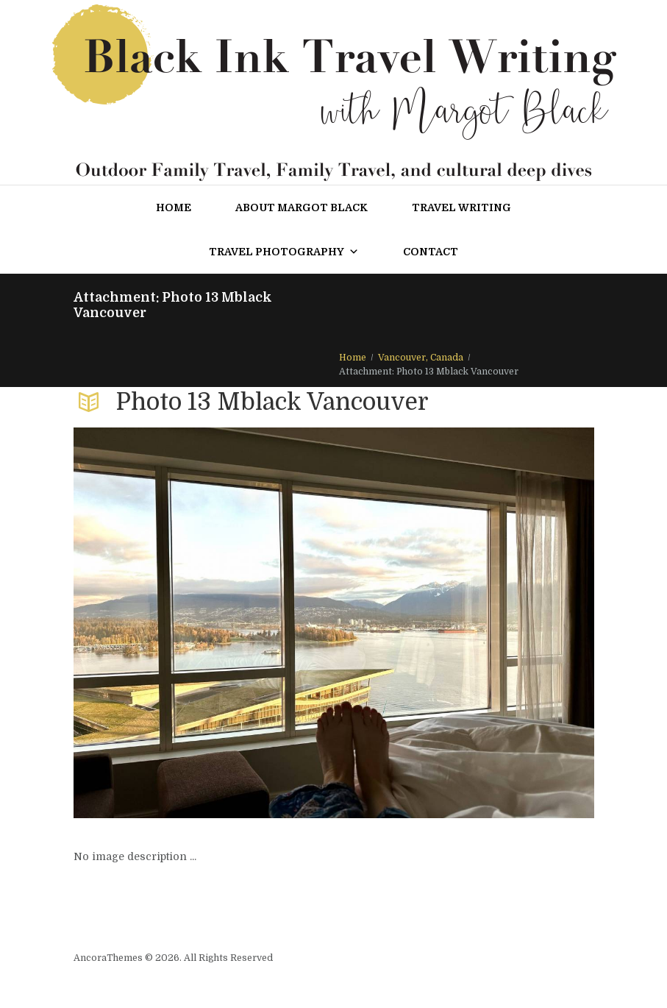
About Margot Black (301, 207)
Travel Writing (461, 207)
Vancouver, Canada (420, 357)
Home (173, 207)
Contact (430, 252)
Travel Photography (284, 252)
